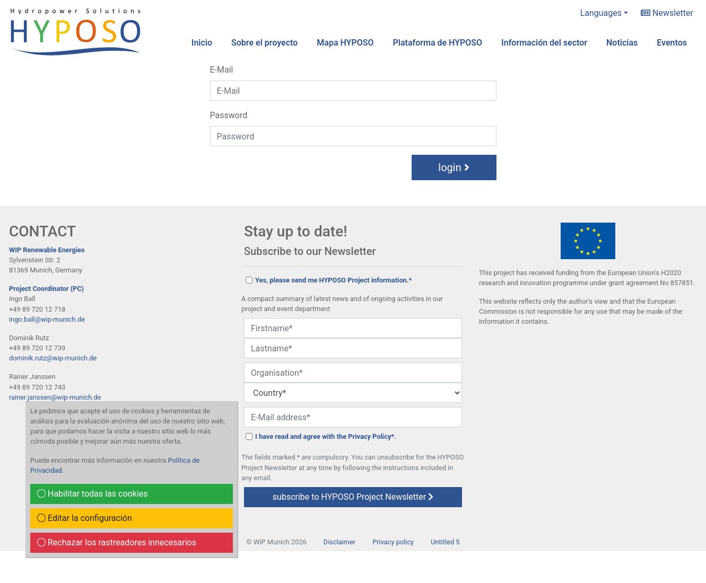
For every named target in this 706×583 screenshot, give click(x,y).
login (453, 167)
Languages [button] (601, 13)
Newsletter (667, 13)
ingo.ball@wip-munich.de (47, 319)
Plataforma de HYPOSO (438, 43)
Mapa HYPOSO (345, 43)
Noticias (622, 43)
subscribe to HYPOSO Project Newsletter (353, 497)
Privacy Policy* (371, 436)
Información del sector (544, 43)
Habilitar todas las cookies (92, 494)
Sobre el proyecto (264, 43)
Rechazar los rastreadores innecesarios (116, 542)
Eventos (672, 43)
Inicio (201, 43)
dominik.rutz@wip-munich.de (53, 358)
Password (229, 115)
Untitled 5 (445, 542)
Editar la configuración (84, 518)
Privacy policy (393, 542)
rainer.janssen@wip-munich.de (55, 397)
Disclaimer (339, 542)
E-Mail (221, 70)
